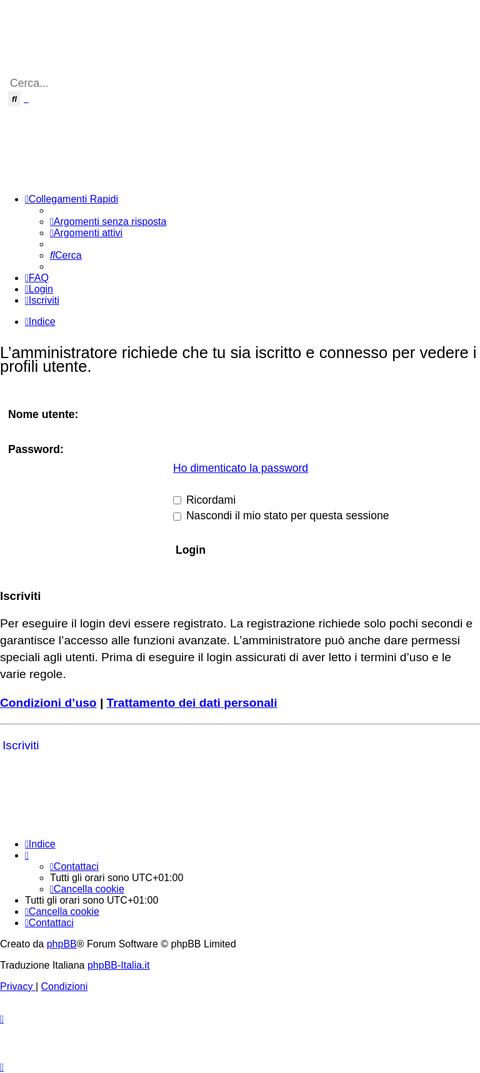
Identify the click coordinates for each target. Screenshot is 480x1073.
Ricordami (204, 500)
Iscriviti (20, 745)
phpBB (62, 944)
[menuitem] (108, 221)
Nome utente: (43, 414)
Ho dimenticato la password (240, 468)
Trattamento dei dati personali (192, 702)
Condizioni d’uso (48, 702)
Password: (36, 449)
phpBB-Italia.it (119, 965)
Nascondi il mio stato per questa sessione (281, 515)
